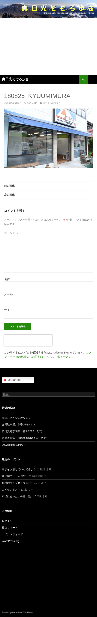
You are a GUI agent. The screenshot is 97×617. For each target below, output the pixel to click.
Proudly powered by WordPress (18, 612)
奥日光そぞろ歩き (15, 79)
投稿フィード (10, 527)
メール (8, 294)
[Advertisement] (48, 46)
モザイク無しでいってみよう (19, 469)
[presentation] (28, 340)
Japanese (12, 380)
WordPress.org (10, 541)
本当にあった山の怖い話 (16, 496)
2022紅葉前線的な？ (14, 444)
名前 (7, 279)
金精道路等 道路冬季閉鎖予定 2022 (24, 438)
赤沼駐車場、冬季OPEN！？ (19, 424)
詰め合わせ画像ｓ (52, 103)
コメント (11, 232)
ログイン (7, 520)
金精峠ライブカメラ (14, 482)
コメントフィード (12, 534)
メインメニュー (92, 79)
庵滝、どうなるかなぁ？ (16, 417)
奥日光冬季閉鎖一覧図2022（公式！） (24, 431)
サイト (8, 309)
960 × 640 (32, 103)
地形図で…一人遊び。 (15, 476)
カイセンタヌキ (11, 489)
